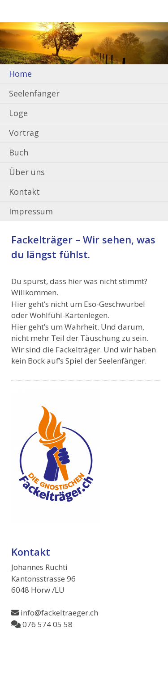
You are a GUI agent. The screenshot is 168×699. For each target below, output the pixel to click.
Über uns (27, 172)
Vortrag (24, 132)
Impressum (31, 211)
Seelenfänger (34, 93)
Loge (18, 113)
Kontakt (24, 191)
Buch (18, 152)
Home (20, 73)
